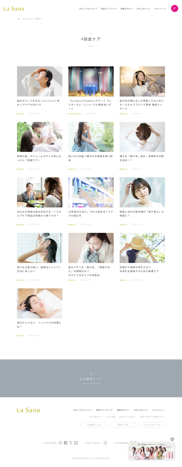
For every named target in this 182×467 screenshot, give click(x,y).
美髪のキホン (127, 8)
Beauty (20, 113)
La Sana (15, 9)
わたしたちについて (88, 8)
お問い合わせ (145, 417)
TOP (18, 19)
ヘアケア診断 (110, 417)
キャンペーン (160, 8)
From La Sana (75, 113)
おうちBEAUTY (96, 417)
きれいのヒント (144, 8)
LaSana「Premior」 (127, 417)
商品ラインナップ (109, 8)
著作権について (159, 417)
